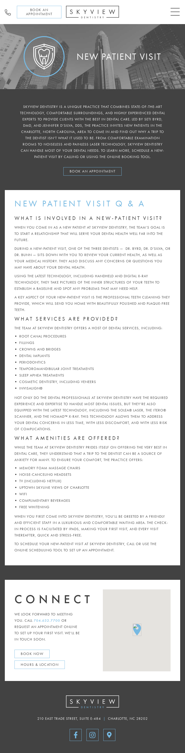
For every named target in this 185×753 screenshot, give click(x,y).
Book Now (32, 653)
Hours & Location (40, 664)
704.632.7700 (47, 620)
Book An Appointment (93, 171)
